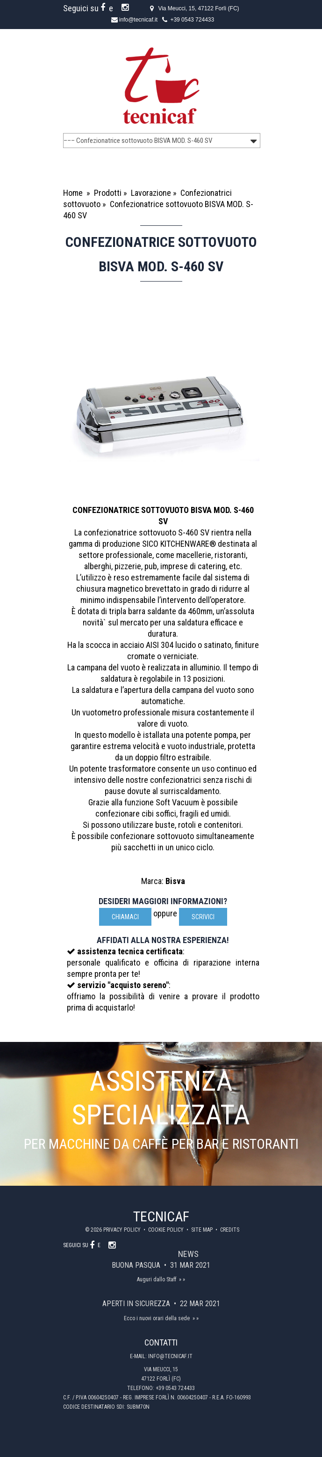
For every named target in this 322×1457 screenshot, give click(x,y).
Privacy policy (122, 1230)
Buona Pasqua (137, 1265)
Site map (202, 1230)
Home (73, 193)
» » (182, 1279)
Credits (229, 1230)
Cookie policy (166, 1230)
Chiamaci (125, 917)
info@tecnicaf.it (138, 19)
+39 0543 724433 (192, 19)
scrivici (203, 917)
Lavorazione (151, 193)
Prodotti (108, 193)
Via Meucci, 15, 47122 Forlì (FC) (198, 8)
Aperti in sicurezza (137, 1303)
